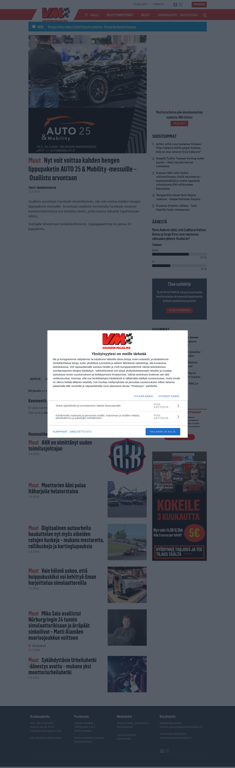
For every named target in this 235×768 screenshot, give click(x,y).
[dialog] (118, 384)
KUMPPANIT (60, 431)
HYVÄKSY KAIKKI (169, 396)
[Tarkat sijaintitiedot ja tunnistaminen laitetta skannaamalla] (117, 405)
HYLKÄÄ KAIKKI (143, 396)
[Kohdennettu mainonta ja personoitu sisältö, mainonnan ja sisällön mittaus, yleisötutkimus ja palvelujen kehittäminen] (117, 416)
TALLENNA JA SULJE (163, 432)
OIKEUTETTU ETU (81, 431)
